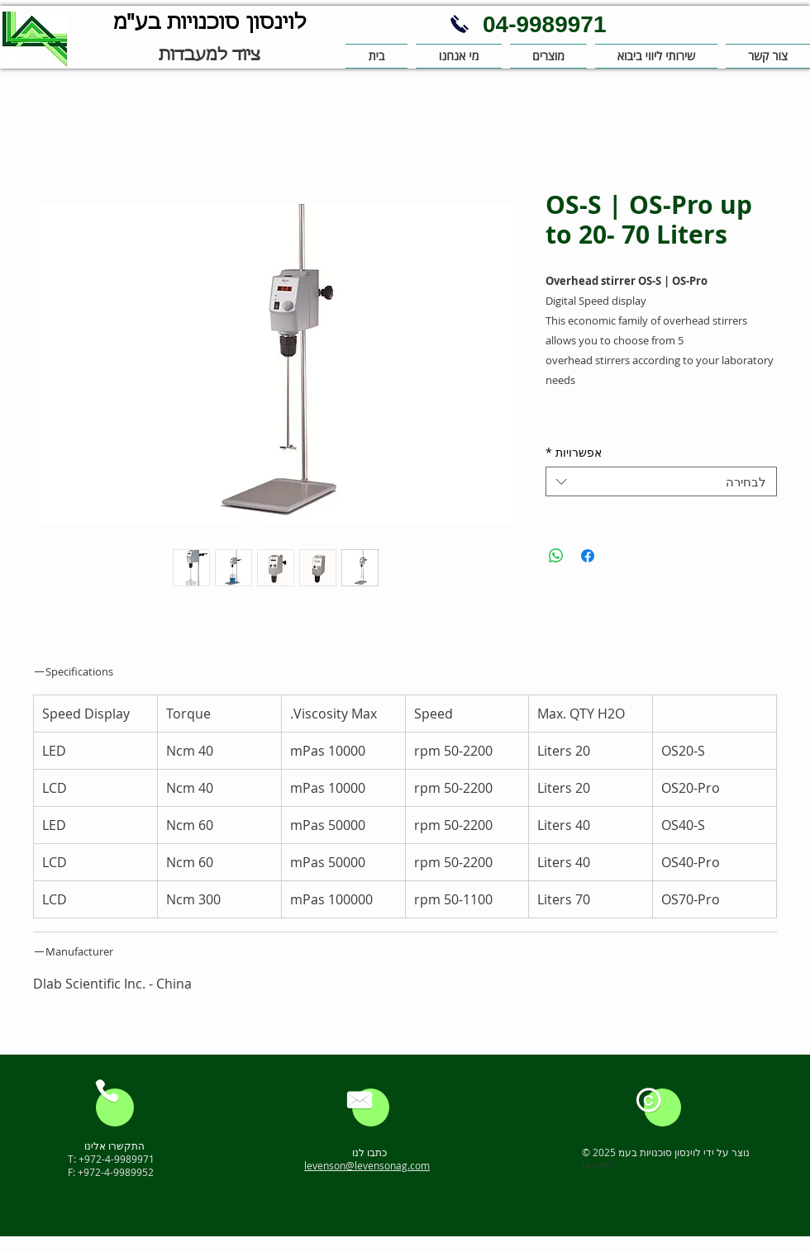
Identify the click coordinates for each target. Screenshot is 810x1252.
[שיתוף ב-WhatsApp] (556, 556)
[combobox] (661, 481)
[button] (459, 56)
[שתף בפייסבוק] (588, 556)
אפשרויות (574, 453)
